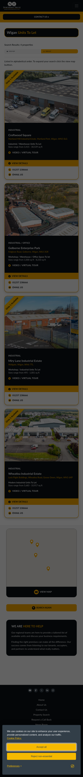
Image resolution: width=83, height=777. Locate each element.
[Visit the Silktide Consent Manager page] (72, 766)
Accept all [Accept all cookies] (41, 747)
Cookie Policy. (14, 738)
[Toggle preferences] (14, 766)
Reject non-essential (41, 756)
